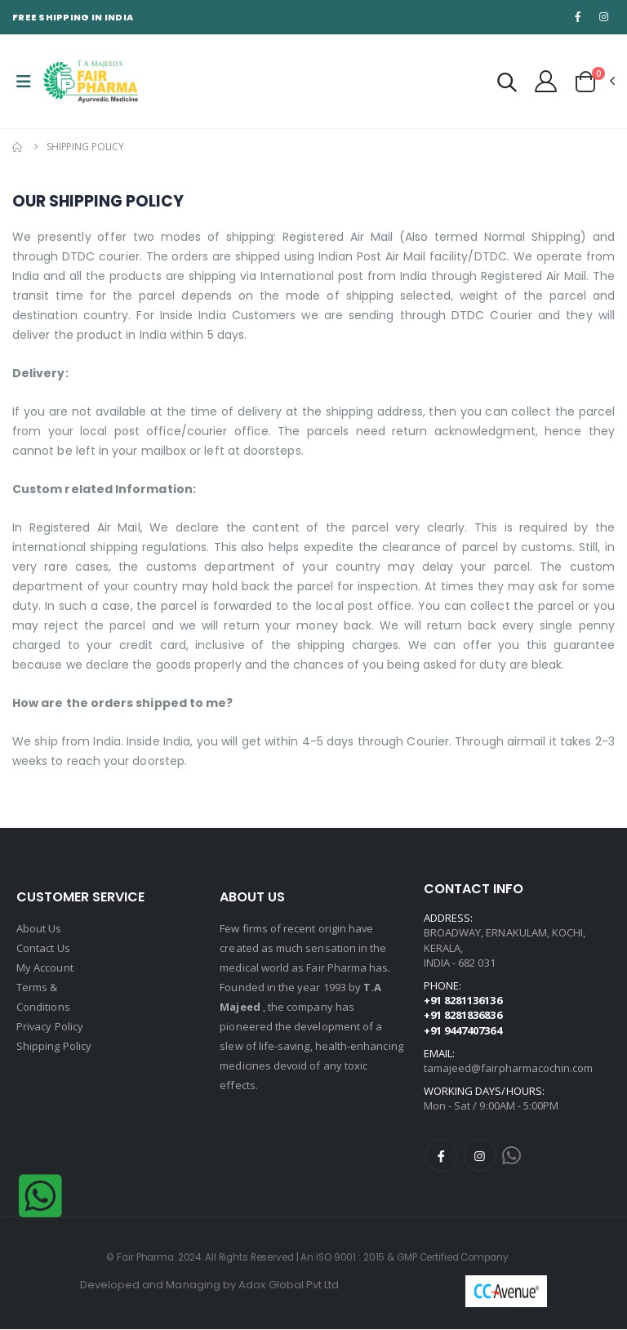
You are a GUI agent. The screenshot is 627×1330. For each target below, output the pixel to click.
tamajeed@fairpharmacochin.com (509, 1068)
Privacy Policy (50, 1026)
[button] (507, 84)
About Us (39, 928)
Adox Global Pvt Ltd (288, 1285)
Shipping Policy (53, 1046)
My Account (44, 967)
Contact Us (43, 948)
